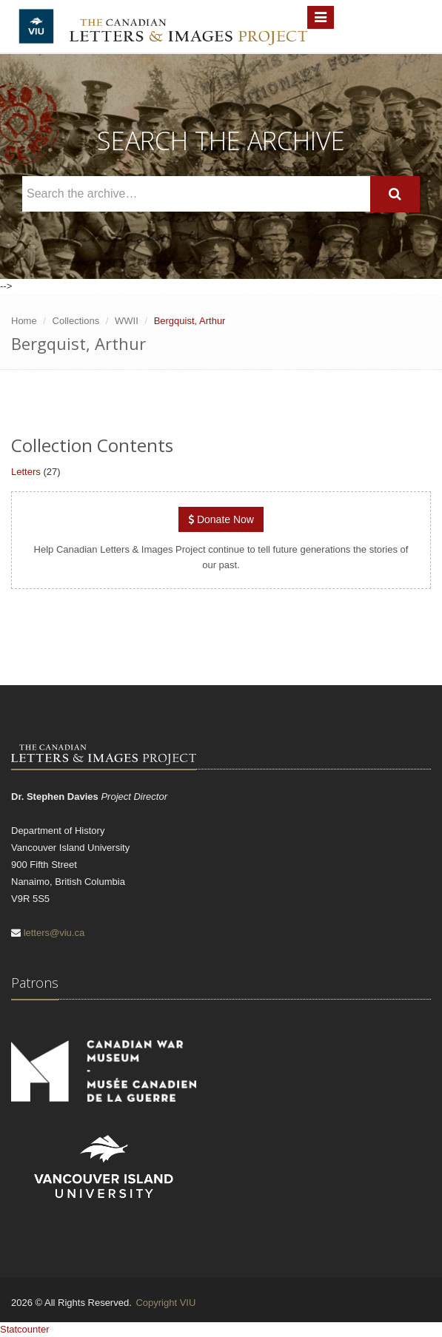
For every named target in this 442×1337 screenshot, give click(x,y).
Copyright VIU (165, 1302)
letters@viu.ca (54, 932)
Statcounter (25, 1329)
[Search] (395, 194)
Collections (76, 320)
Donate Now (221, 519)
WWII (126, 320)
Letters (26, 471)
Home (24, 320)
